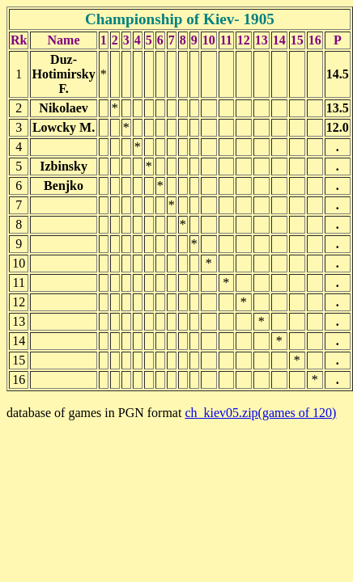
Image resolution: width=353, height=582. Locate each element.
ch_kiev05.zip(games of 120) (260, 413)
